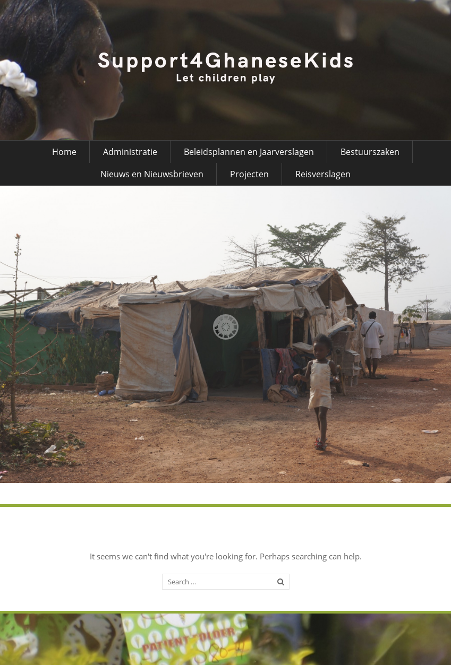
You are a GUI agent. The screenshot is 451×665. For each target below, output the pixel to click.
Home (64, 152)
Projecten (249, 174)
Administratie (130, 152)
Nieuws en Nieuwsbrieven (151, 174)
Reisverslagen (323, 174)
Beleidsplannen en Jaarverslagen (249, 152)
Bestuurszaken (370, 152)
